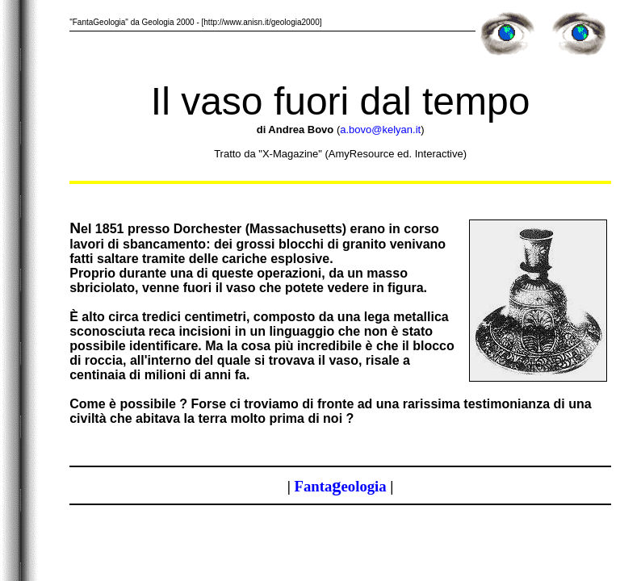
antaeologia (341, 486)
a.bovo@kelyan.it (380, 129)
